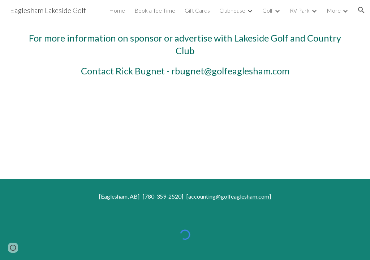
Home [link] (117, 10)
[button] (361, 10)
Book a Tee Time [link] (154, 10)
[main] (185, 54)
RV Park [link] (300, 10)
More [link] (334, 10)
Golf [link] (267, 10)
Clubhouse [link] (232, 10)
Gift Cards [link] (197, 10)
